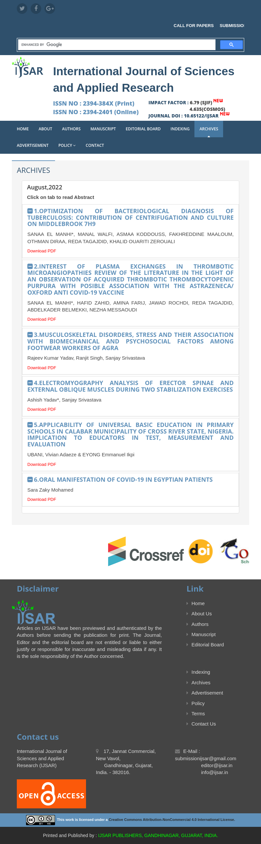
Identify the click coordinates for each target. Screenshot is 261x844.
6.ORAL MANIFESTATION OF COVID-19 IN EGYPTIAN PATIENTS (123, 479)
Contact (95, 145)
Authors (71, 129)
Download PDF (41, 250)
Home (23, 129)
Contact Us (201, 724)
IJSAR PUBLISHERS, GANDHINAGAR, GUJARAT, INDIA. (158, 835)
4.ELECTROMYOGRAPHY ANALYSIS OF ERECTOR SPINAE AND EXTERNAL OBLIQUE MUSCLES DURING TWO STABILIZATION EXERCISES (130, 386)
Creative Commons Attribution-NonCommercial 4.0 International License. (172, 820)
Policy (67, 145)
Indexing (180, 129)
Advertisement (32, 145)
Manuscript (103, 129)
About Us (199, 613)
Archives (208, 129)
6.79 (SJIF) (201, 102)
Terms (196, 713)
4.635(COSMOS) (207, 109)
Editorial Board (143, 129)
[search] (116, 45)
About (45, 129)
